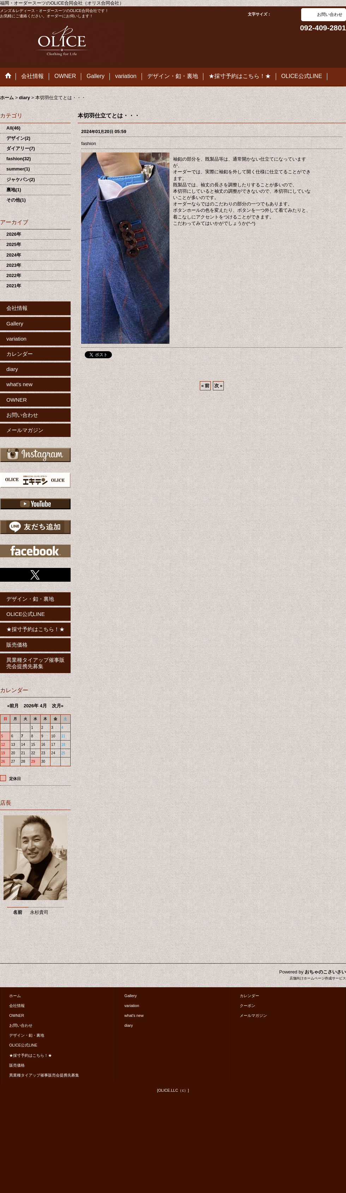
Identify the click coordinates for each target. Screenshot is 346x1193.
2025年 (13, 244)
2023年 (13, 265)
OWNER (16, 400)
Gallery (14, 323)
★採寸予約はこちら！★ (35, 629)
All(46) (13, 128)
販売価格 (17, 645)
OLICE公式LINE (25, 614)
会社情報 (17, 308)
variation (16, 339)
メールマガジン (24, 430)
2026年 (13, 234)
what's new (19, 384)
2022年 (13, 275)
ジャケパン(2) (20, 179)
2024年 (13, 255)
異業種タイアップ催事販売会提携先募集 (35, 663)
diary (12, 369)
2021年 (13, 285)
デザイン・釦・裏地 (30, 599)
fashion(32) (18, 158)
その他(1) (16, 200)
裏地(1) (13, 189)
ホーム (15, 996)
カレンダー (19, 354)
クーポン (247, 1005)
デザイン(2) (18, 138)
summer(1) (18, 169)
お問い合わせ (329, 14)
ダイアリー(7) (20, 148)
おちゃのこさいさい (325, 972)
